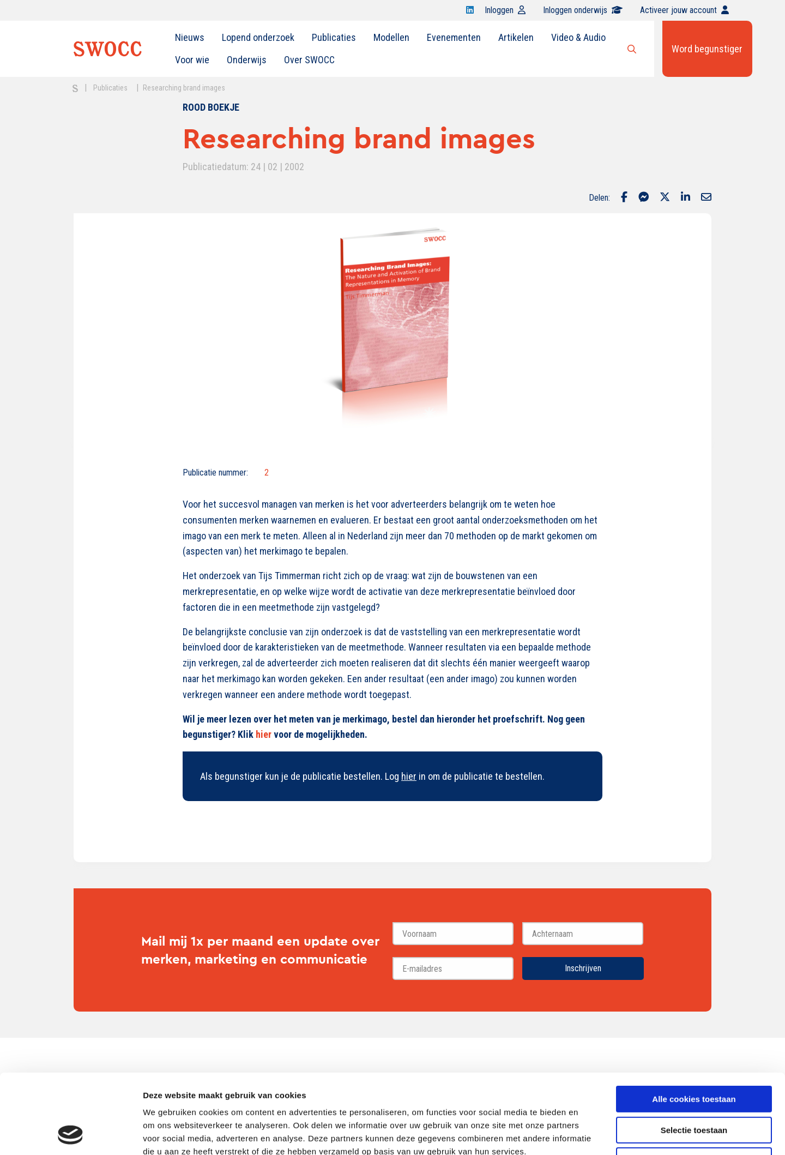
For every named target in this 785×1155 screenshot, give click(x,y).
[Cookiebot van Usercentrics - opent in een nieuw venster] (70, 1134)
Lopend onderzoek (258, 37)
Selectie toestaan (694, 1055)
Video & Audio (578, 37)
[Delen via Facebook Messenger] (643, 197)
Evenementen (454, 37)
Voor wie (192, 59)
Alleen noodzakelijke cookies (694, 1086)
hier (263, 734)
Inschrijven (583, 968)
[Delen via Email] (706, 197)
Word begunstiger (707, 49)
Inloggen (505, 10)
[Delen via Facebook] (624, 197)
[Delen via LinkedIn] (685, 197)
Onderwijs (247, 59)
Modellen (391, 37)
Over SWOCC (309, 59)
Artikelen (516, 37)
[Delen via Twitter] (665, 197)
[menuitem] (189, 38)
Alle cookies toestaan (693, 1024)
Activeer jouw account (684, 10)
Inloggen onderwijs (583, 10)
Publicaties (334, 37)
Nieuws (189, 37)
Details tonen (589, 1133)
